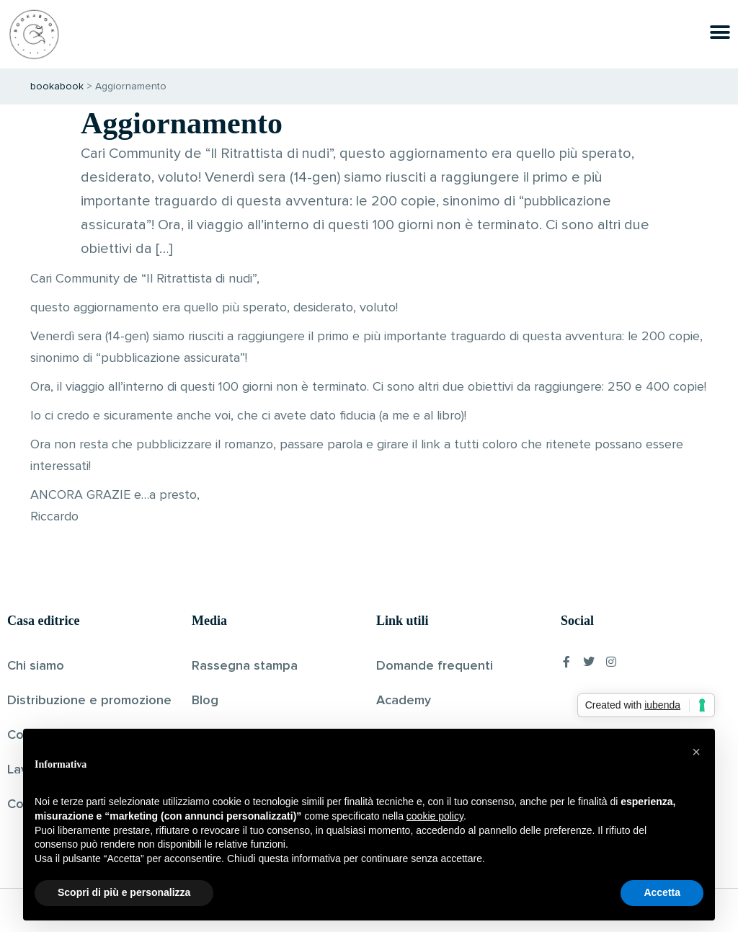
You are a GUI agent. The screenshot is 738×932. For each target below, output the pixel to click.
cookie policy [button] (434, 816)
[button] (696, 751)
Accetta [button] (662, 892)
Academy (403, 700)
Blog (205, 700)
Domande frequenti (434, 666)
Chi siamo (35, 666)
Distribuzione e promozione (89, 700)
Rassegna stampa (245, 666)
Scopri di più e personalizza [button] (124, 892)
